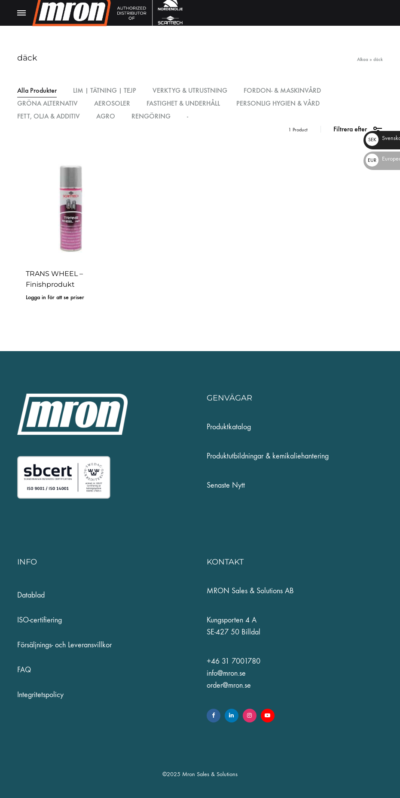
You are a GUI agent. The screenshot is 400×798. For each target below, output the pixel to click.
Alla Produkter (37, 90)
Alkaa (362, 59)
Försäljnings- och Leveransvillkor (64, 644)
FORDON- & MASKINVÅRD (282, 90)
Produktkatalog (229, 426)
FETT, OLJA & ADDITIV (48, 116)
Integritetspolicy (40, 694)
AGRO (105, 116)
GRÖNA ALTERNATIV (47, 103)
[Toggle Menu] (21, 13)
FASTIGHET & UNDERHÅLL (183, 103)
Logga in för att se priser (55, 297)
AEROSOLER (112, 103)
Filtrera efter (358, 129)
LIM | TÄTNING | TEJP (104, 90)
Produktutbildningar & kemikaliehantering (268, 456)
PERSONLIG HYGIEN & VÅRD (278, 103)
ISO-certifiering (39, 620)
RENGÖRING (151, 116)
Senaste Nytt (226, 485)
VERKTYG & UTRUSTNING (190, 90)
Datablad (31, 595)
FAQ (24, 669)
